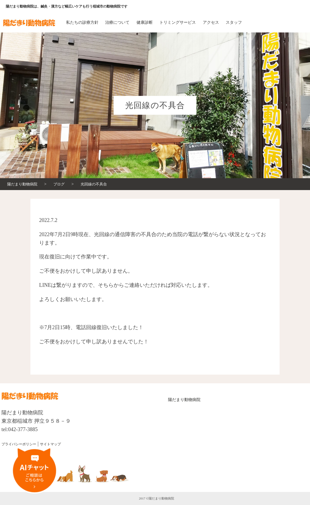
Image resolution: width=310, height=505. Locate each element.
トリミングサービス (177, 22)
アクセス (211, 22)
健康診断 (144, 22)
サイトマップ (50, 444)
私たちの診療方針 (82, 22)
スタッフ (234, 22)
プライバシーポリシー (18, 444)
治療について (117, 22)
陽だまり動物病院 (184, 400)
